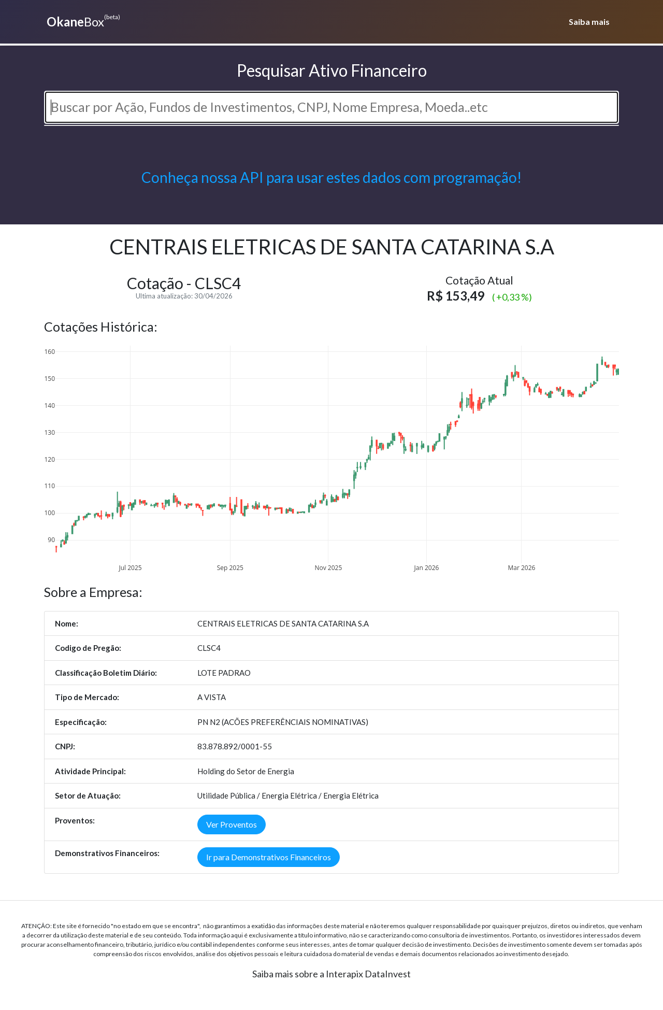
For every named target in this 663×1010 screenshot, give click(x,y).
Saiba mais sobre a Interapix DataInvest (331, 973)
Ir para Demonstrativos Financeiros (268, 857)
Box (82, 20)
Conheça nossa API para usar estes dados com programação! (331, 177)
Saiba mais (589, 21)
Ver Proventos (231, 824)
